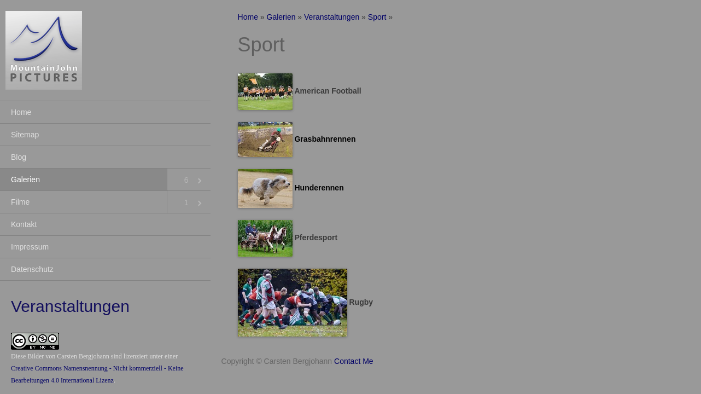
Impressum (30, 246)
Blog (18, 157)
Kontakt (24, 224)
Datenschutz (32, 269)
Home (21, 112)
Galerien (25, 179)
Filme (20, 202)
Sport (377, 17)
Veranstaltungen (331, 17)
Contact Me (353, 361)
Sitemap (25, 134)
